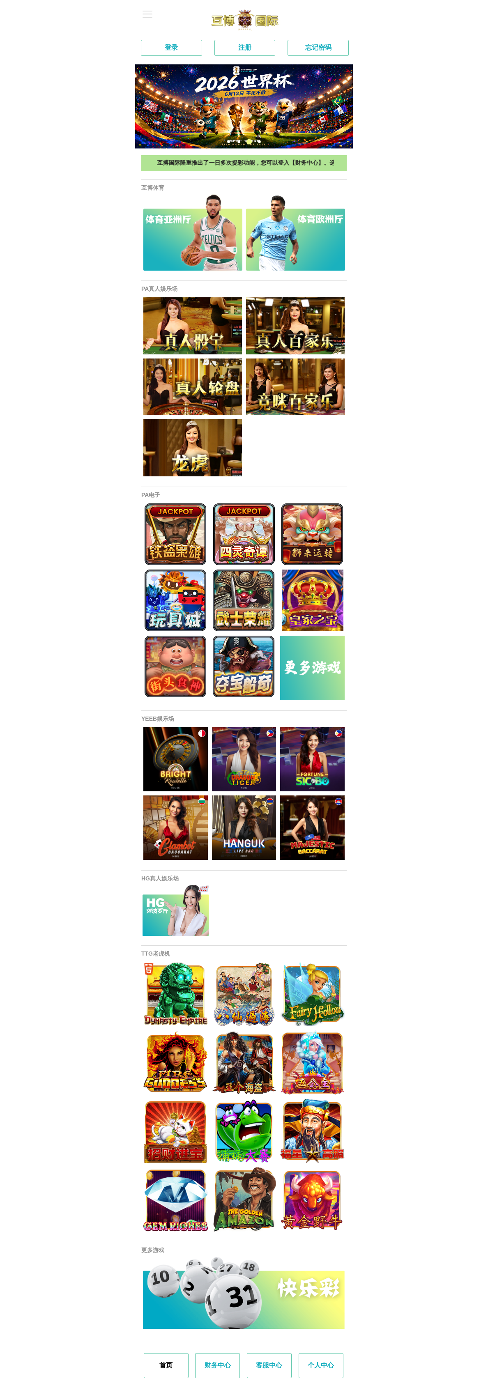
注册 (244, 47)
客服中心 (269, 1365)
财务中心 (218, 1365)
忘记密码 (318, 47)
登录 (171, 47)
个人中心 (321, 1365)
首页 (166, 1365)
